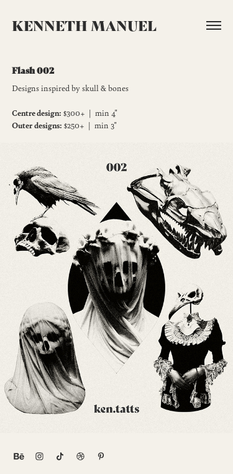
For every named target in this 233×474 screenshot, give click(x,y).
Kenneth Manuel (84, 25)
